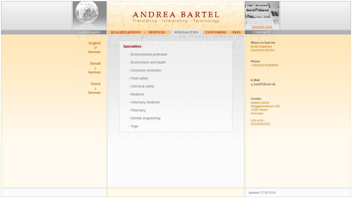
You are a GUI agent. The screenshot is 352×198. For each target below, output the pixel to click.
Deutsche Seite (262, 26)
